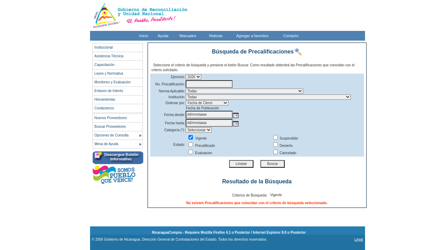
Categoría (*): (174, 130)
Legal (358, 239)
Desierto (283, 146)
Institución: (177, 97)
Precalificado (201, 146)
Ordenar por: (175, 103)
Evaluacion (200, 153)
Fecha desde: (174, 115)
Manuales (188, 36)
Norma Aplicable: (172, 91)
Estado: (179, 145)
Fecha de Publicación (202, 108)
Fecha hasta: (175, 123)
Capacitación (105, 65)
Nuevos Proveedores (111, 118)
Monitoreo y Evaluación (113, 82)
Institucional (104, 47)
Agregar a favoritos (252, 36)
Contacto (291, 36)
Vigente (197, 138)
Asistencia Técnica (109, 56)
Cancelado (285, 153)
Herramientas (105, 99)
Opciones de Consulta (112, 135)
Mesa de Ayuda (107, 144)
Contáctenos (104, 108)
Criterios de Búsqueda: (249, 195)
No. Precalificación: (170, 84)
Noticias (216, 36)
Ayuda (163, 36)
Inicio (143, 36)
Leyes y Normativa (109, 73)
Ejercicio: (178, 77)
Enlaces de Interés (109, 91)
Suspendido (285, 138)
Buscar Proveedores (110, 126)
